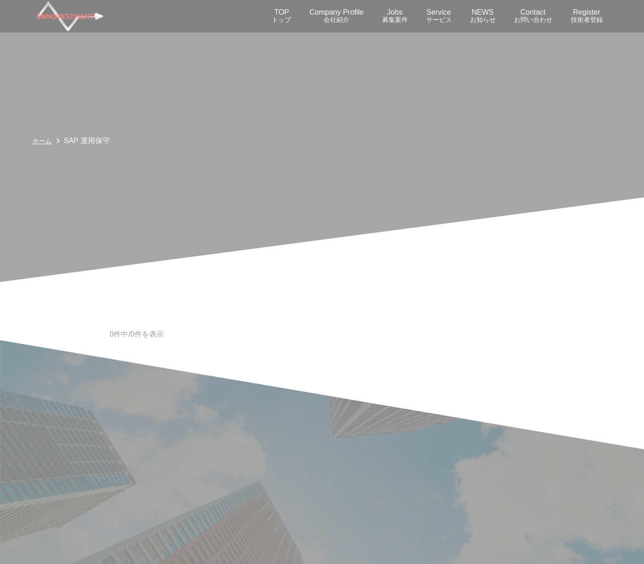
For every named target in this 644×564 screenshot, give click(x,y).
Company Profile (336, 15)
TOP (281, 15)
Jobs (395, 15)
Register (587, 15)
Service (439, 15)
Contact (533, 15)
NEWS (483, 15)
